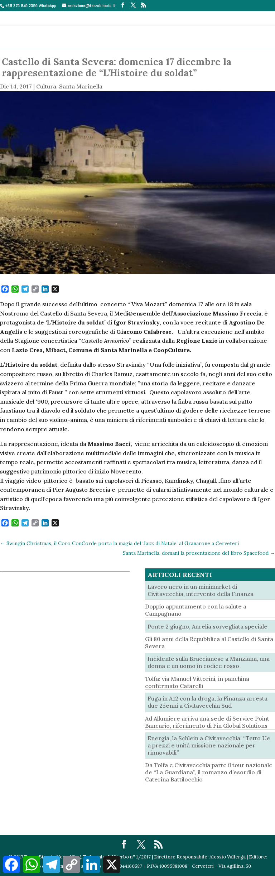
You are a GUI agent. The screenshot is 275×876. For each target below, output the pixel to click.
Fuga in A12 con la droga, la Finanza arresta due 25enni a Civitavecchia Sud (207, 702)
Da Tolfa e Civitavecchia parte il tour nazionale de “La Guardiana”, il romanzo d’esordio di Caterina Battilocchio (208, 772)
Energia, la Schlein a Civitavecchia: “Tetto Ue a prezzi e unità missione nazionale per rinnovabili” (209, 745)
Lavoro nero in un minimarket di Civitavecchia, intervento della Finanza (201, 590)
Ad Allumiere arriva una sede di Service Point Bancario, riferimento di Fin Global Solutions (207, 722)
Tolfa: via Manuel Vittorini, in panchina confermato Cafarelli (197, 682)
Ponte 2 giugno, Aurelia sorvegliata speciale (207, 626)
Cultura (46, 86)
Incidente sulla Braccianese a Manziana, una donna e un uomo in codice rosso (209, 662)
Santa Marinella (80, 86)
